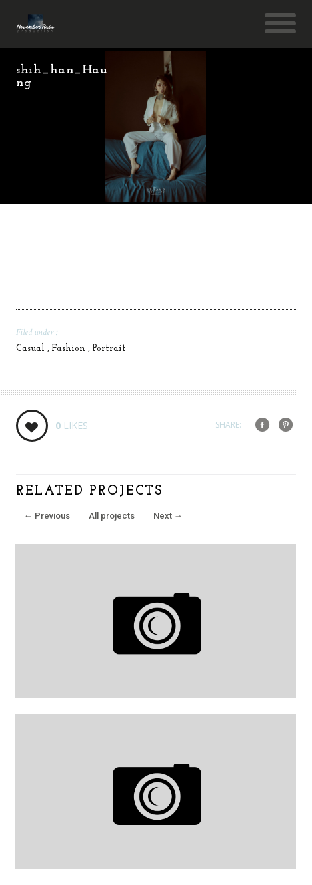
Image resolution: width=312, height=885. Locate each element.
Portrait (109, 349)
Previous (47, 516)
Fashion (69, 349)
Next (168, 516)
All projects (112, 516)
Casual (31, 349)
